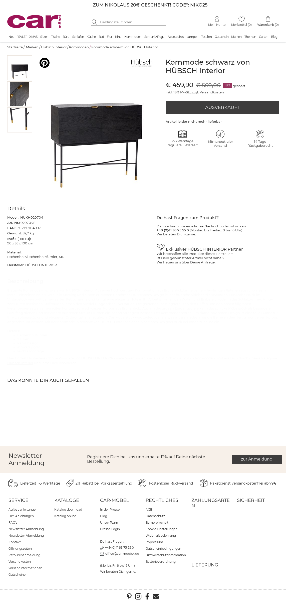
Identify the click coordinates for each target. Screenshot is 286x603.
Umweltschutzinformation (166, 555)
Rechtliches (162, 500)
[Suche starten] (95, 22)
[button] (19, 68)
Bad (101, 37)
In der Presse (110, 509)
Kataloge (66, 500)
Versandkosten (212, 92)
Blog (274, 37)
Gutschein (222, 37)
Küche (91, 37)
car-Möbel (114, 500)
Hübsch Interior (54, 47)
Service (18, 500)
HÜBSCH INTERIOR (207, 249)
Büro (66, 37)
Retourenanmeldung (24, 555)
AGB (149, 509)
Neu (11, 37)
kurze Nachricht (207, 226)
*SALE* (22, 37)
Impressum (154, 542)
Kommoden (133, 37)
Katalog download (68, 509)
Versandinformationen (25, 568)
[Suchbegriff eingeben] (132, 22)
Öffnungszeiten (20, 548)
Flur (109, 37)
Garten (263, 37)
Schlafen (78, 37)
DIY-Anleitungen (21, 516)
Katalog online (65, 516)
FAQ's (13, 522)
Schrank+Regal (154, 37)
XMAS (33, 37)
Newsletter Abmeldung (26, 535)
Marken (236, 37)
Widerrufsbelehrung (161, 535)
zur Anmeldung (256, 459)
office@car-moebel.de (122, 553)
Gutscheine (17, 574)
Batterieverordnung (161, 561)
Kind (118, 37)
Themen (250, 37)
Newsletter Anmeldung (26, 529)
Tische (55, 37)
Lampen (192, 37)
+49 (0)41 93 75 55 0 (119, 547)
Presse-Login (110, 529)
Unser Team (109, 522)
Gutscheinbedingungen (163, 548)
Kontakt (15, 542)
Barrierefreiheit (157, 522)
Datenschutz (155, 516)
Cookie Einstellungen (161, 529)
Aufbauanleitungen (23, 509)
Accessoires (176, 37)
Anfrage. (208, 262)
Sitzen (44, 37)
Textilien (206, 37)
